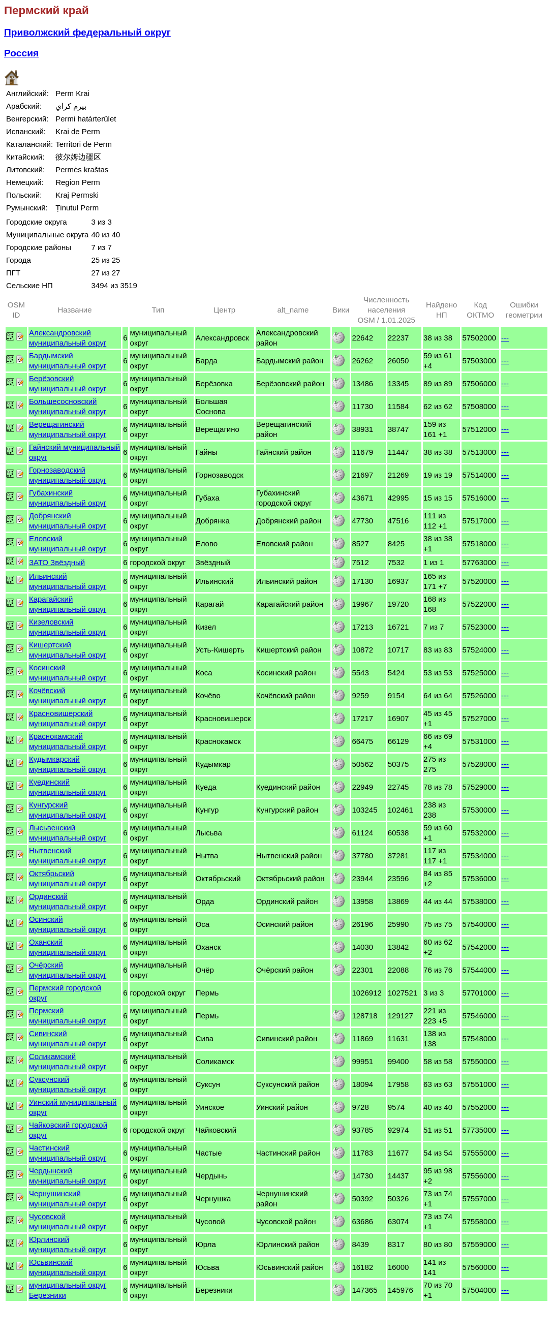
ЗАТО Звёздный (57, 562)
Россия (21, 53)
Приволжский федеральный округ (87, 32)
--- (505, 337)
